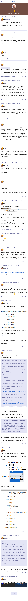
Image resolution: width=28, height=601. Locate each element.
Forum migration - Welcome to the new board (11, 265)
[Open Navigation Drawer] (1, 1)
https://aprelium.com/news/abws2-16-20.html (12, 379)
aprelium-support (6, 67)
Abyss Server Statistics (6, 300)
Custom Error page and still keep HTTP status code (12, 162)
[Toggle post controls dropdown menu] (26, 28)
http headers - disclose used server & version (11, 62)
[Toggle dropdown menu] (14, 1)
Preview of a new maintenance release (9, 576)
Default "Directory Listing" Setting (9, 16)
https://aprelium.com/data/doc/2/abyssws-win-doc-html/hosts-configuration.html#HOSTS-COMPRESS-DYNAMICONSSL (13, 403)
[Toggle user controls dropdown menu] (27, 1)
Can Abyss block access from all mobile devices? (11, 535)
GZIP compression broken (7, 350)
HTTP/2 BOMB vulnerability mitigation (9, 32)
